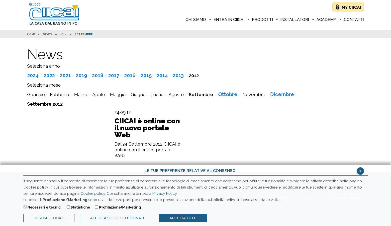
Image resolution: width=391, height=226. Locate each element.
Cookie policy (93, 193)
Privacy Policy (164, 193)
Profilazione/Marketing (120, 207)
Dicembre (282, 94)
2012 (63, 34)
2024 (33, 75)
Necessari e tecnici (44, 207)
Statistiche (80, 207)
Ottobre (227, 94)
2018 (97, 75)
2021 (65, 75)
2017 (113, 75)
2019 (81, 75)
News (47, 34)
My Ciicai (351, 7)
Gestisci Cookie (49, 218)
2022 (49, 75)
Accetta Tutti (182, 218)
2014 (162, 75)
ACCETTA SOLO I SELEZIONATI (117, 218)
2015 (146, 75)
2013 (178, 75)
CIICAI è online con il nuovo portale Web (147, 128)
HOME (31, 34)
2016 (130, 75)
